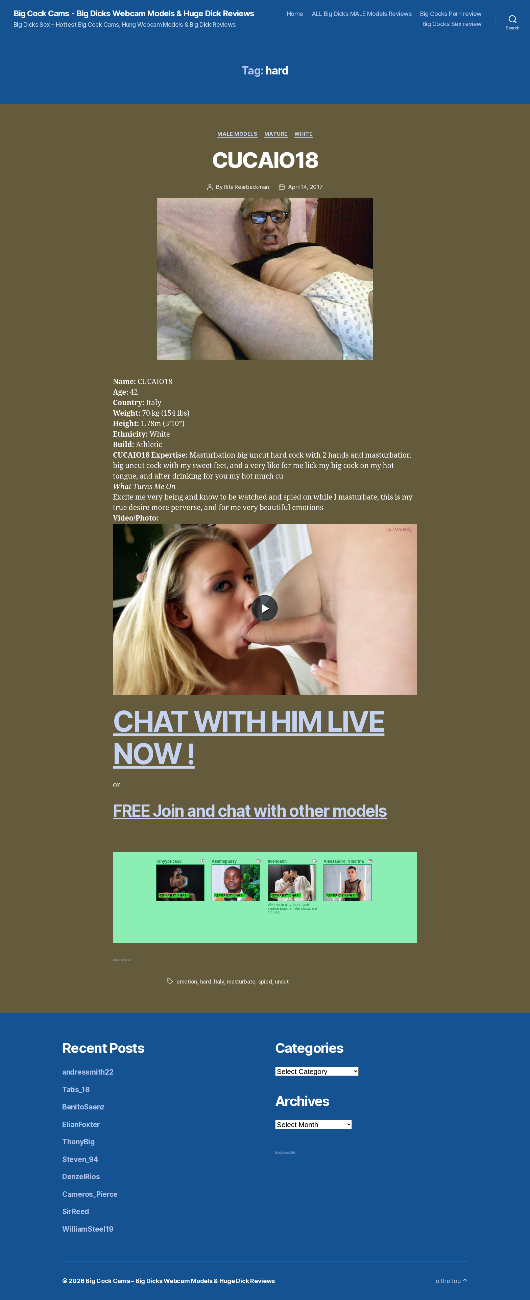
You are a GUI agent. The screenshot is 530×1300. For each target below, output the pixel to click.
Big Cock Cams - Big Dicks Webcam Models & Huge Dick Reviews (134, 13)
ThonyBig (78, 1142)
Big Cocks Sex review (452, 23)
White (303, 134)
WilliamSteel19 (88, 1229)
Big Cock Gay (126, 960)
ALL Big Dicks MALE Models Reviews (362, 13)
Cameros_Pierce (90, 1194)
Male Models (237, 134)
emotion (186, 981)
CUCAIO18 (265, 160)
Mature (276, 134)
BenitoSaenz (83, 1107)
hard (205, 981)
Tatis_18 (76, 1089)
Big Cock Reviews (281, 1152)
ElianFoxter (81, 1124)
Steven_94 (80, 1159)
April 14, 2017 (305, 186)
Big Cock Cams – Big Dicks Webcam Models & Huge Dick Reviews (180, 1280)
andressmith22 (88, 1072)
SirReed (75, 1211)
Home (295, 13)
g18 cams (116, 960)
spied (265, 981)
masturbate (241, 981)
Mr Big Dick (291, 1152)
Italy (219, 981)
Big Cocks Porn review (451, 13)
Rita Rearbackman (246, 186)
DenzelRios (81, 1176)
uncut (282, 981)
